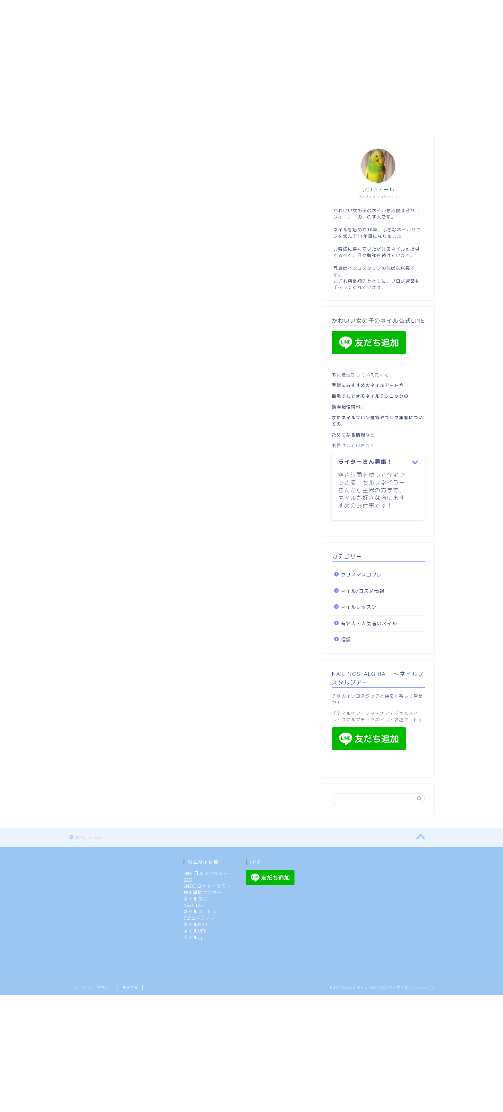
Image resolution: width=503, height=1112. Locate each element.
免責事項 (130, 987)
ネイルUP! (194, 931)
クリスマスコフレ (171, 21)
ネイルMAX (195, 924)
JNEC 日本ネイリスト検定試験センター (207, 889)
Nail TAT (193, 905)
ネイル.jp (193, 937)
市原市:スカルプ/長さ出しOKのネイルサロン (126, 9)
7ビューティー (199, 918)
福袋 (131, 21)
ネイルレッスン (93, 21)
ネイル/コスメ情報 (352, 9)
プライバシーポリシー (93, 987)
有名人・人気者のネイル (369, 623)
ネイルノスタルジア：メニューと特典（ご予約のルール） (253, 9)
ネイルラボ (195, 899)
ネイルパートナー (202, 912)
